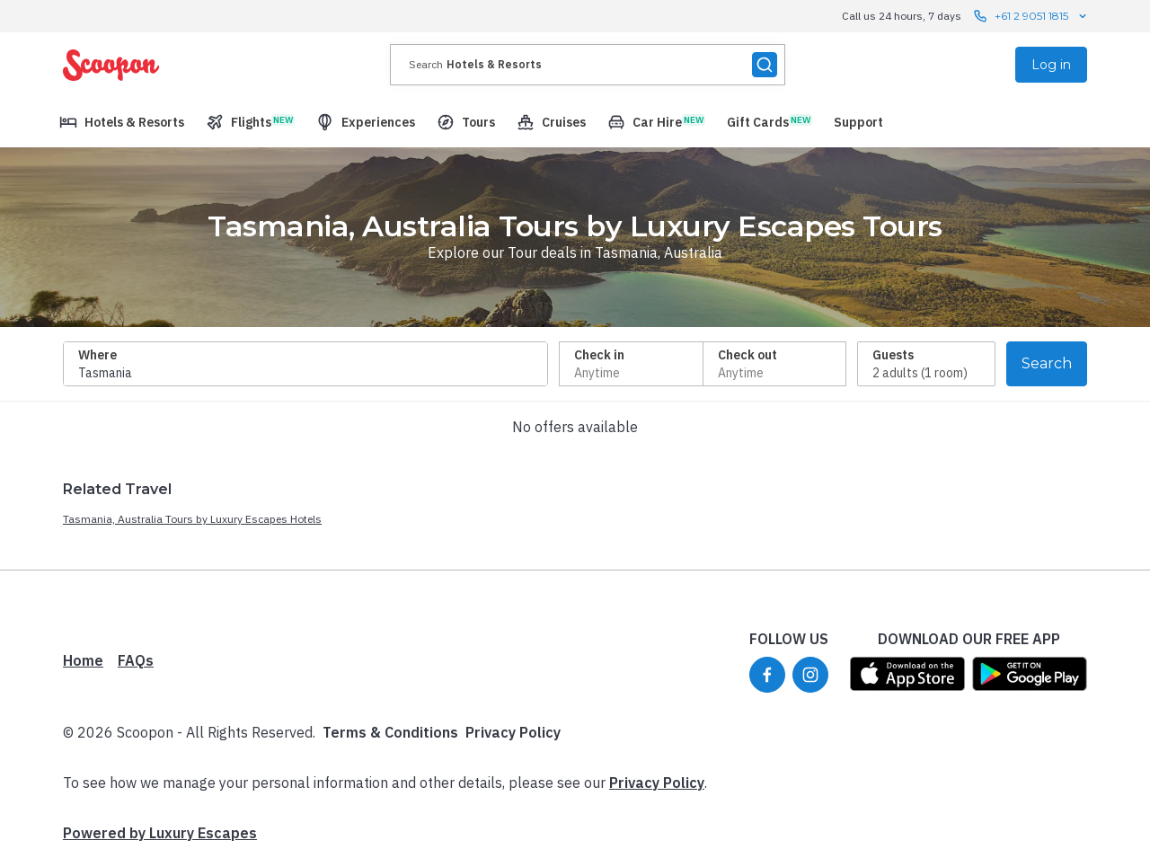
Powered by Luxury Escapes (160, 833)
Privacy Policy (513, 732)
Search (1047, 363)
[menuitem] (122, 122)
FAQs (136, 660)
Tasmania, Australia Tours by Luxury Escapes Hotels (192, 519)
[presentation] (587, 64)
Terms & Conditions (390, 732)
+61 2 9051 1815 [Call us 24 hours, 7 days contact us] (1031, 16)
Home (83, 660)
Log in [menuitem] (1051, 65)
